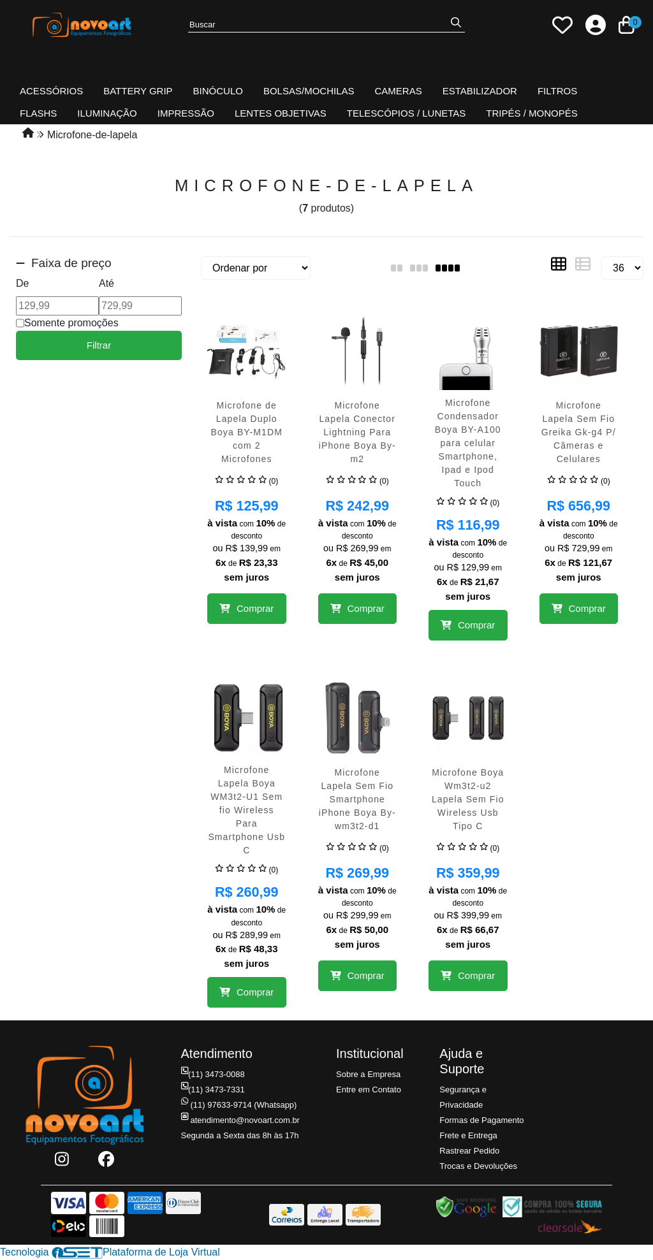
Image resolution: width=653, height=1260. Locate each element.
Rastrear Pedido (469, 1150)
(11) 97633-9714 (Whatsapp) (239, 1105)
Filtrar (99, 345)
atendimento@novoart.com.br (240, 1120)
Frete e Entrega (468, 1135)
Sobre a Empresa (368, 1074)
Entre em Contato (368, 1089)
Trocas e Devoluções (478, 1166)
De (22, 283)
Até (106, 283)
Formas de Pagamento (481, 1120)
